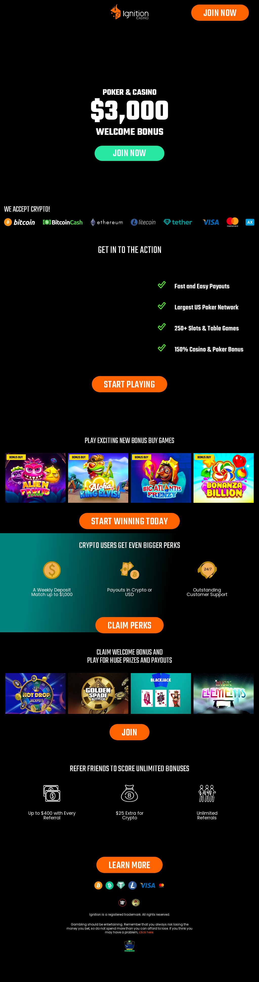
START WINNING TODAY (129, 522)
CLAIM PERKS (129, 626)
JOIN (129, 733)
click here (146, 932)
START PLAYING (129, 385)
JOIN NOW (220, 13)
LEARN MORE (129, 866)
